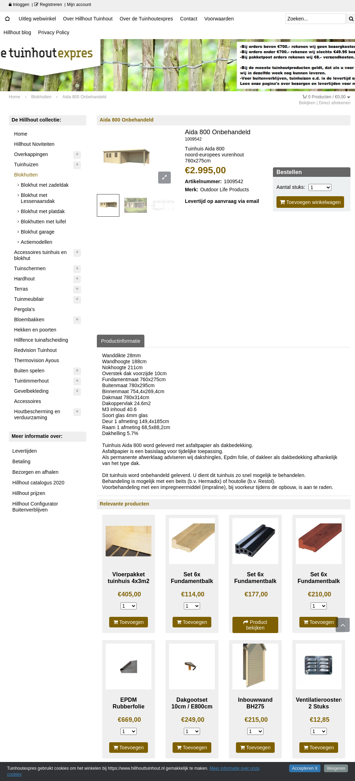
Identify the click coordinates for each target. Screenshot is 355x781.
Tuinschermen (29, 268)
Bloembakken (29, 319)
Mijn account (79, 4)
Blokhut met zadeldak (45, 185)
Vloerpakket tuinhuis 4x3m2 (129, 577)
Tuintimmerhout (31, 381)
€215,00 (256, 719)
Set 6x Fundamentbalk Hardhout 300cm (318, 580)
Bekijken (307, 102)
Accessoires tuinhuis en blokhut (40, 255)
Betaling (21, 461)
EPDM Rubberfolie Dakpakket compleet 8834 (128, 709)
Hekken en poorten (35, 330)
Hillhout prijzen (28, 493)
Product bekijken (255, 625)
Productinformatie (120, 341)
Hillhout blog (17, 32)
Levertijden (24, 451)
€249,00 (193, 719)
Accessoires (27, 401)
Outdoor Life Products (224, 189)
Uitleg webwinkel (37, 18)
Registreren (48, 4)
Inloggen (19, 4)
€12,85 (320, 719)
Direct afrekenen (334, 102)
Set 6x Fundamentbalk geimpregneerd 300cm (192, 584)
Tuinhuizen (26, 164)
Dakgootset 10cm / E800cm (192, 702)
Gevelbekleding (31, 391)
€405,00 (129, 594)
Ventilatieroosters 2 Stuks (320, 702)
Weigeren (336, 768)
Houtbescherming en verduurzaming (37, 414)
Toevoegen (128, 622)
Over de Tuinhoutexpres (146, 18)
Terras (21, 289)
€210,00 (319, 594)
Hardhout (24, 278)
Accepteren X (305, 768)
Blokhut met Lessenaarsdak (38, 198)
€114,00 (193, 594)
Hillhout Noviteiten (34, 144)
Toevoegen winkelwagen (310, 202)
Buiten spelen (29, 370)
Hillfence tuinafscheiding (41, 340)
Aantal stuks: (290, 187)
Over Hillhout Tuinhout (88, 18)
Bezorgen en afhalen (35, 472)
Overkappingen (31, 154)
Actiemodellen (36, 242)
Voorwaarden (219, 18)
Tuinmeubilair (29, 299)
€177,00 (256, 594)
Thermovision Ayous (36, 360)
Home (20, 134)
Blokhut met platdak (43, 211)
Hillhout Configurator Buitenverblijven (35, 507)
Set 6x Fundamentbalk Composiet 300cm (255, 584)
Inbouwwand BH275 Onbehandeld (255, 706)
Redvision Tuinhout (35, 350)
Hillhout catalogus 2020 (38, 482)
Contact (188, 18)
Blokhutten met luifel (43, 221)
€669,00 (129, 719)
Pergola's (24, 309)
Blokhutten (26, 175)
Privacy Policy (53, 32)
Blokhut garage (38, 232)
